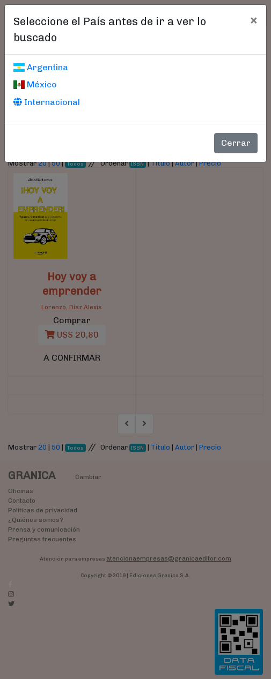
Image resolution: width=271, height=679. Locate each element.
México (35, 84)
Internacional (46, 102)
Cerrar (236, 143)
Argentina (40, 67)
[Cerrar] (253, 20)
